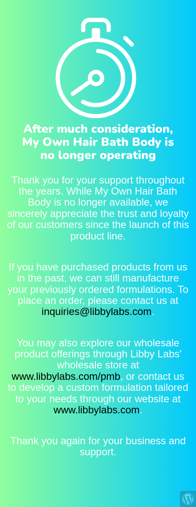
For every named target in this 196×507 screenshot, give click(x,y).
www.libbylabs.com (96, 409)
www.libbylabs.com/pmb (66, 376)
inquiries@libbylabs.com (96, 311)
